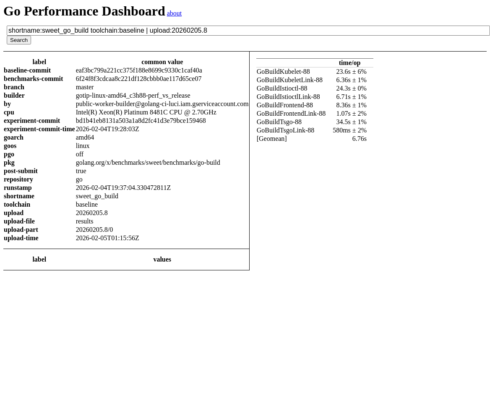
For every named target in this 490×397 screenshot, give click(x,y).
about (174, 13)
